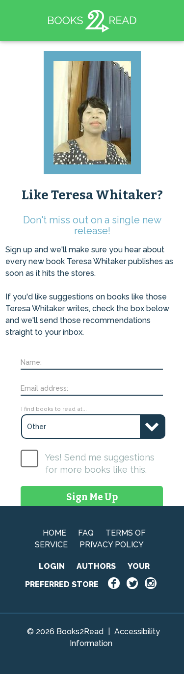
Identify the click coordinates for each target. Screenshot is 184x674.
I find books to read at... (54, 408)
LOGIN (52, 566)
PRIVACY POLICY (111, 544)
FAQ (86, 533)
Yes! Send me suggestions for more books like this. (100, 463)
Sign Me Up (92, 497)
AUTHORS (96, 566)
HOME (54, 533)
